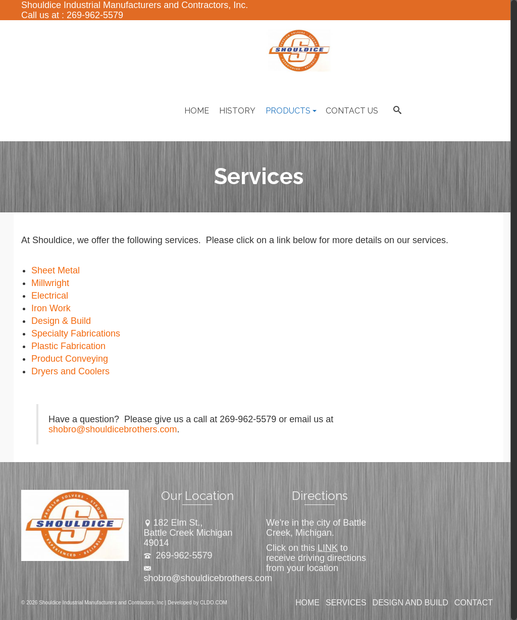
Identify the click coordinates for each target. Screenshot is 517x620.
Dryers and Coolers (70, 371)
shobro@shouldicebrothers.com (112, 429)
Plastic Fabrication (68, 346)
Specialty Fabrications (75, 333)
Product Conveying (69, 359)
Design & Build (61, 321)
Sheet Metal (55, 270)
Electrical (49, 296)
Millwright (50, 283)
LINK (328, 548)
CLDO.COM (213, 602)
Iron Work (51, 308)
